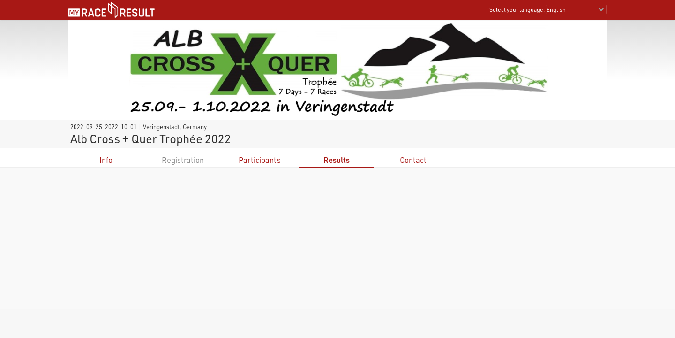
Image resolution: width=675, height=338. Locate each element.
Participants (260, 160)
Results (336, 160)
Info (105, 160)
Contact (413, 160)
